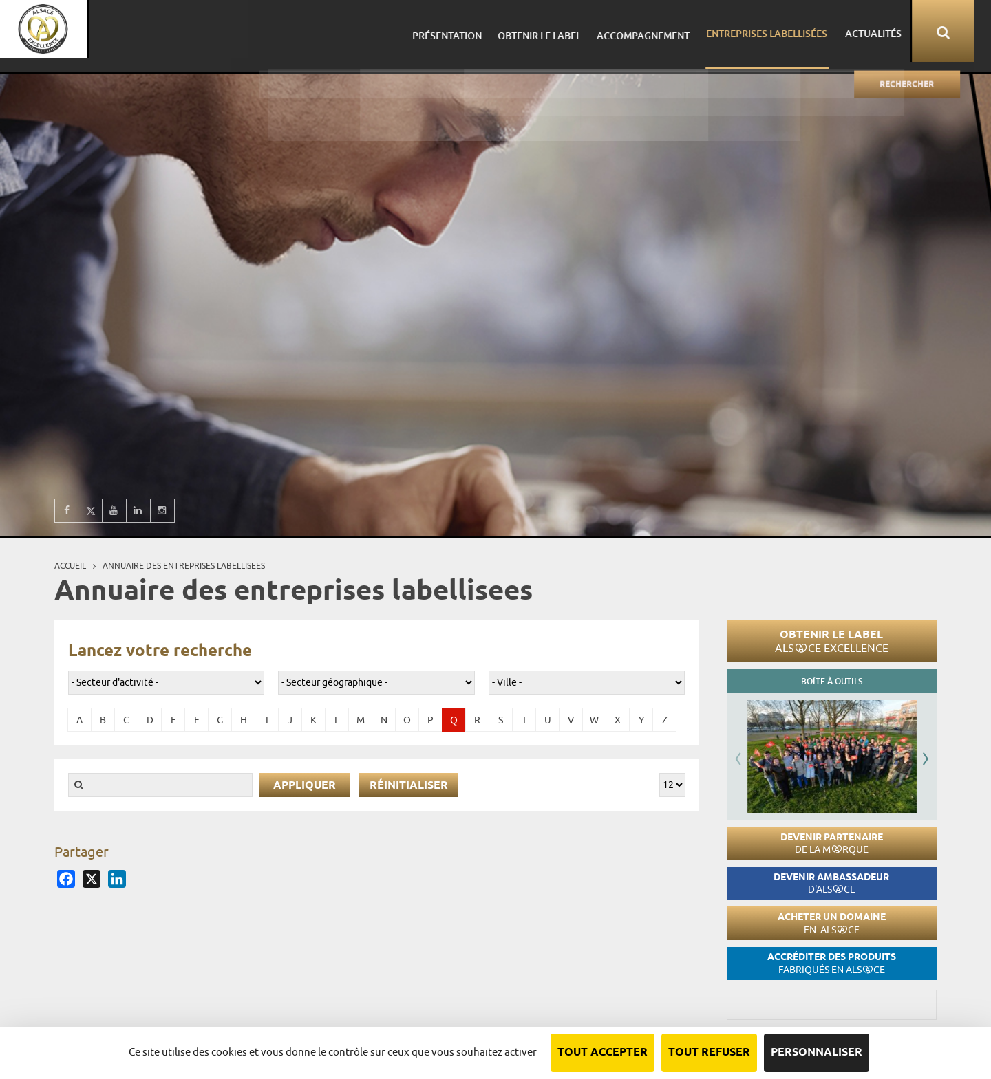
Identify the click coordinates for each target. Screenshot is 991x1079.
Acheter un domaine (832, 923)
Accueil (70, 565)
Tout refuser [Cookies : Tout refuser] (709, 1052)
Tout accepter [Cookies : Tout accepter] (602, 1052)
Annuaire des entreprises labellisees (184, 565)
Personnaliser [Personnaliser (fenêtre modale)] (816, 1052)
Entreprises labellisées (782, 30)
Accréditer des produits (831, 963)
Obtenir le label (831, 641)
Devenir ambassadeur (831, 883)
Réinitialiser (409, 785)
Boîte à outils (831, 681)
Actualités (885, 30)
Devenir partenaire (831, 843)
